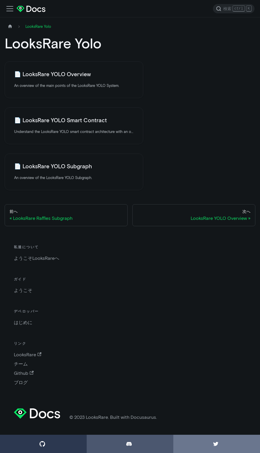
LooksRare (27, 354)
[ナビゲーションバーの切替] (9, 8)
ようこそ (23, 290)
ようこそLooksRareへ (36, 258)
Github (24, 373)
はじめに (23, 322)
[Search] (234, 8)
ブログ (21, 382)
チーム (21, 364)
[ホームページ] (10, 26)
